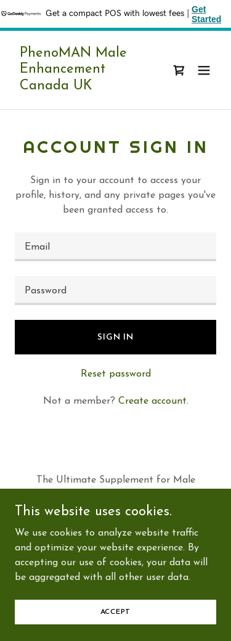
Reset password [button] (116, 374)
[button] (204, 70)
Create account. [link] (153, 401)
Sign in (115, 337)
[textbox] (115, 246)
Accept (115, 628)
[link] (85, 87)
